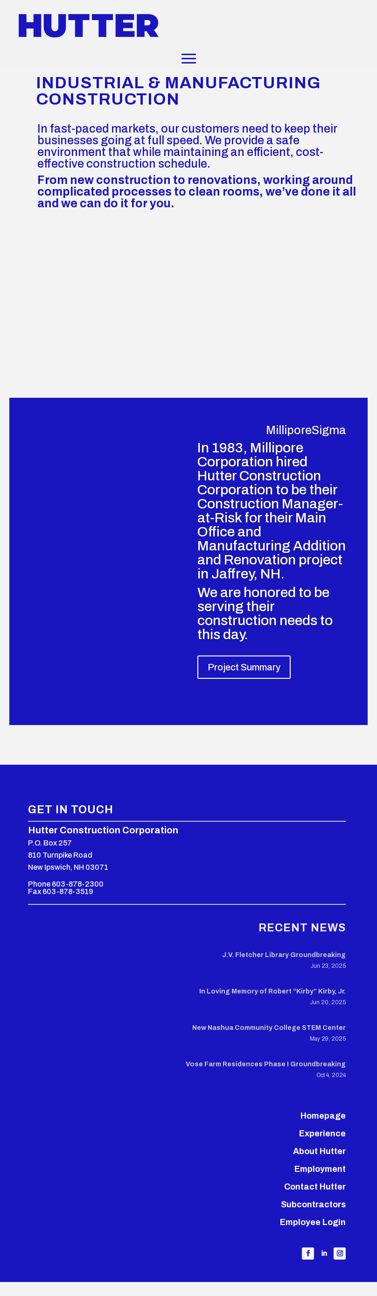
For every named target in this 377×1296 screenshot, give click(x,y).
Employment (320, 1169)
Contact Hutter (315, 1186)
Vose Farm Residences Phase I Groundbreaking (266, 1064)
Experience (322, 1133)
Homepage (323, 1115)
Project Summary (244, 667)
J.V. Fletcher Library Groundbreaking (284, 954)
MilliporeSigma (306, 430)
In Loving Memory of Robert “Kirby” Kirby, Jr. (272, 991)
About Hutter (319, 1151)
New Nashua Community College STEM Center (269, 1027)
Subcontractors (313, 1204)
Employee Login (313, 1222)
